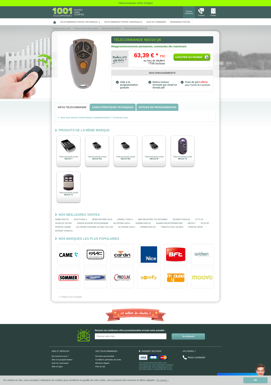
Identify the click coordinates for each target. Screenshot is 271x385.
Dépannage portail (180, 22)
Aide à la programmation (62, 360)
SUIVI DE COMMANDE (156, 22)
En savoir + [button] (163, 380)
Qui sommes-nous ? (60, 356)
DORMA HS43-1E (143, 223)
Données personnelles (104, 356)
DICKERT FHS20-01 (181, 219)
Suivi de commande (60, 363)
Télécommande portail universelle (123, 22)
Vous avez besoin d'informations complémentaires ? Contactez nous (94, 117)
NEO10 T (192, 223)
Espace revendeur (189, 12)
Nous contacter (196, 357)
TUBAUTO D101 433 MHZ (172, 227)
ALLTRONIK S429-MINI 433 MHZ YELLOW (94, 227)
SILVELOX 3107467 (63, 223)
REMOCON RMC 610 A (102, 219)
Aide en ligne (57, 366)
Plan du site (100, 366)
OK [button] (255, 380)
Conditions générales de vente (108, 360)
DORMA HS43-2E (148, 227)
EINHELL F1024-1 (125, 219)
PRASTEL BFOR (195, 227)
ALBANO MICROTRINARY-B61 (169, 223)
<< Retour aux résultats (70, 297)
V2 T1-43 (199, 219)
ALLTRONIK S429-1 (121, 223)
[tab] (72, 107)
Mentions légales (102, 363)
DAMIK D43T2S (62, 219)
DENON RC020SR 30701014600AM (92, 223)
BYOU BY (205, 223)
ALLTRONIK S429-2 (126, 227)
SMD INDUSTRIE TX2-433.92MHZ (152, 219)
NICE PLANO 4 (80, 219)
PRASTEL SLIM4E (63, 227)
